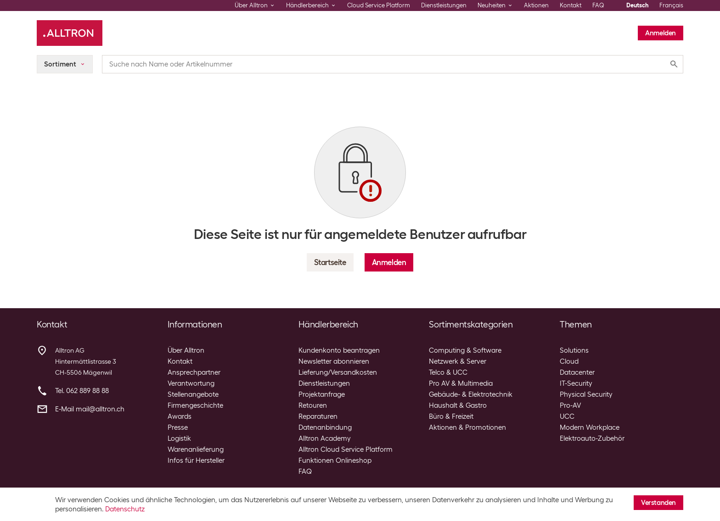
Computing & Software (465, 350)
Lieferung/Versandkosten (337, 372)
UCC (567, 416)
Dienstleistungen (444, 5)
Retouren (312, 405)
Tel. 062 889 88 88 (82, 391)
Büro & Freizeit (451, 416)
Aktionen (536, 5)
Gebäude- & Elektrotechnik (470, 394)
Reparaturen (318, 416)
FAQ (598, 5)
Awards (179, 416)
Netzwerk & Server (457, 361)
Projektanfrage (321, 394)
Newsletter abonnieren (333, 361)
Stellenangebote (193, 394)
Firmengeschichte (195, 405)
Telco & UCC (448, 372)
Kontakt (570, 5)
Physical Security (586, 394)
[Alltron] (69, 33)
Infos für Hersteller (196, 460)
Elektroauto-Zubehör (592, 438)
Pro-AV (570, 405)
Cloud (569, 361)
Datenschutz (125, 509)
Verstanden (658, 503)
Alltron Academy (324, 438)
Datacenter (577, 372)
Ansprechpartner (194, 372)
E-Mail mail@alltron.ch (89, 409)
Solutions (574, 350)
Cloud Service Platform (378, 5)
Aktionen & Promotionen (467, 427)
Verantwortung (191, 383)
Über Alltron (186, 350)
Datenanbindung (325, 427)
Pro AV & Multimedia (461, 383)
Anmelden (660, 33)
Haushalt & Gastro (458, 405)
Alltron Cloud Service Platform (345, 449)
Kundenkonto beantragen (339, 350)
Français (671, 5)
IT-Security (576, 383)
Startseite (330, 262)
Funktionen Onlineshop (334, 460)
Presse (178, 427)
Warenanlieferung (196, 449)
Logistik (179, 438)
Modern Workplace (589, 427)
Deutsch (637, 5)
